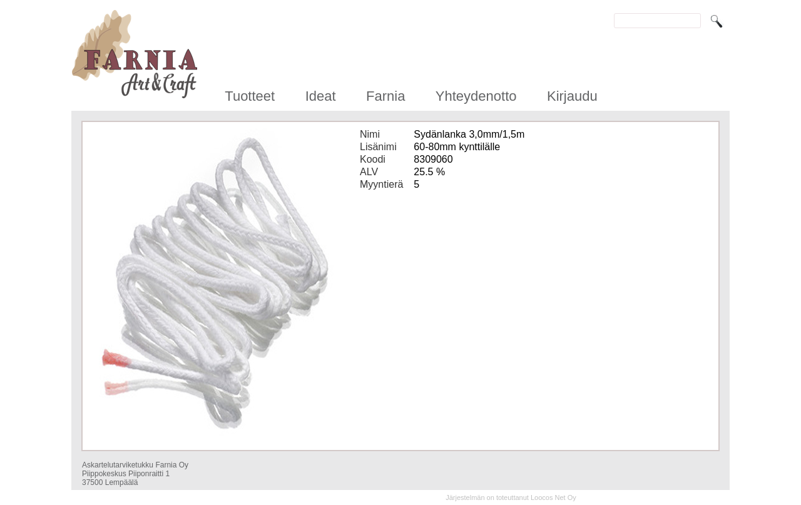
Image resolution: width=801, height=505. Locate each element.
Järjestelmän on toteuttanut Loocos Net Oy (511, 497)
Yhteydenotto (476, 96)
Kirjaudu (572, 96)
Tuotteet (250, 96)
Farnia (385, 96)
